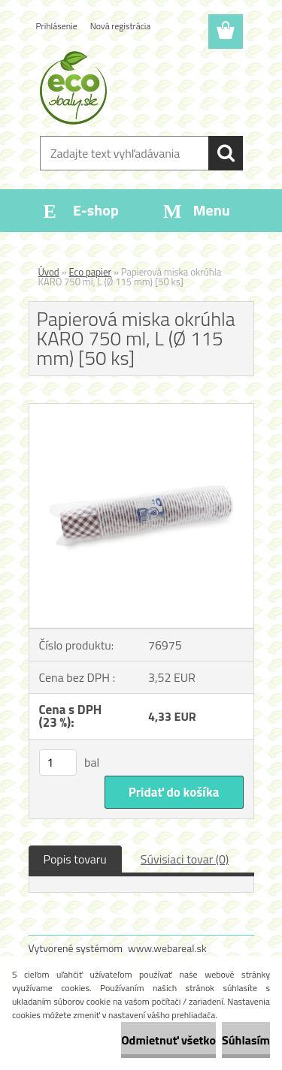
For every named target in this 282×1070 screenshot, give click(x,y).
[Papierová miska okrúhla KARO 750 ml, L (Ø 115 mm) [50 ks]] (141, 410)
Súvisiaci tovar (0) (185, 859)
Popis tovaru (75, 859)
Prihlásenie (56, 26)
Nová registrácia (120, 26)
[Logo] (141, 87)
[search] (225, 153)
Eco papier (90, 271)
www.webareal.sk (167, 948)
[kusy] (58, 762)
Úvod (48, 271)
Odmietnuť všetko (168, 1040)
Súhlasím (246, 1040)
